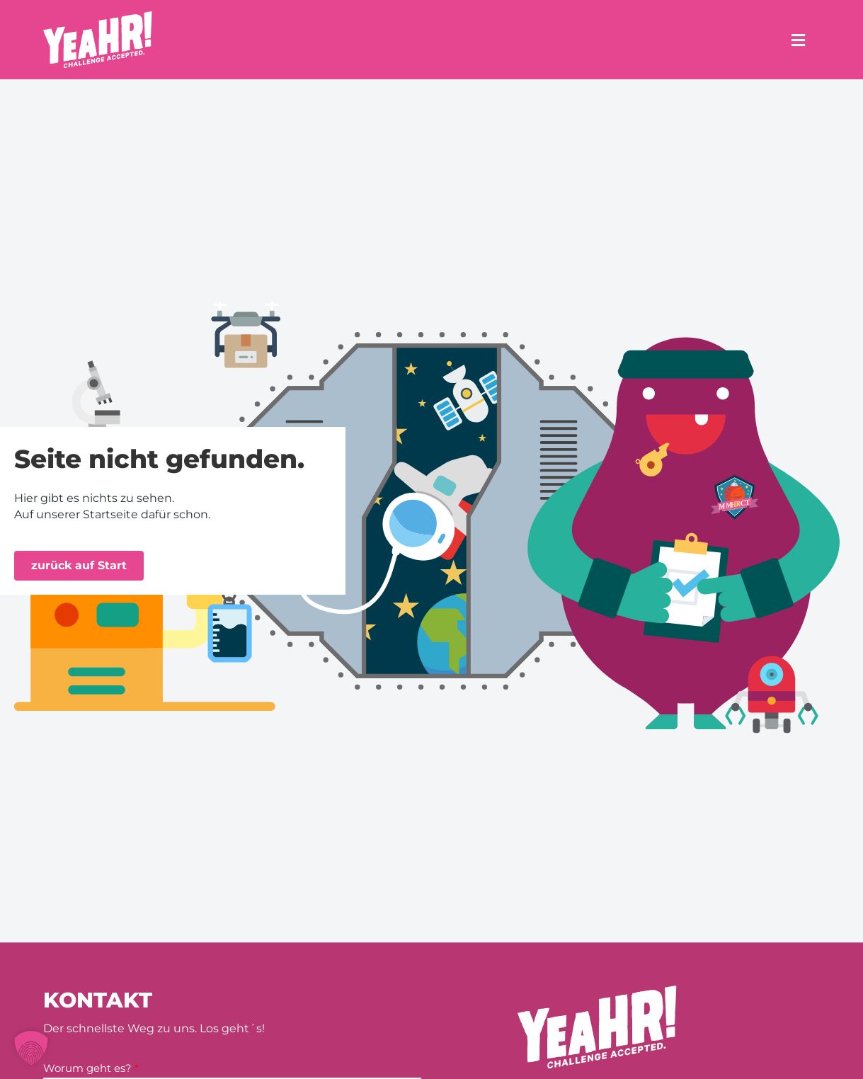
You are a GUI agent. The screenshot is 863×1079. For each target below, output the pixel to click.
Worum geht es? (91, 1068)
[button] (31, 1048)
